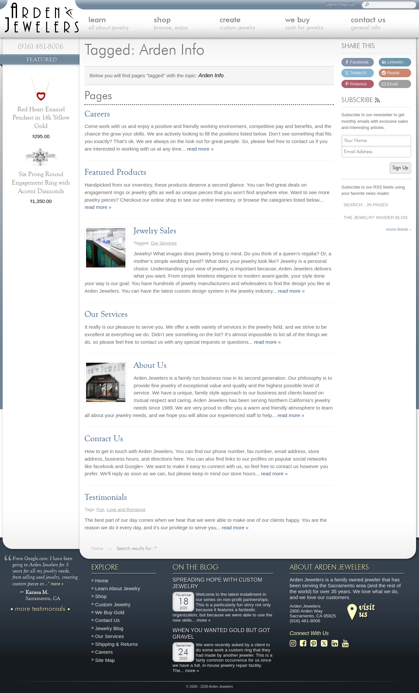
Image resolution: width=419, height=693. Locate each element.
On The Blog (196, 567)
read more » (200, 149)
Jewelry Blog (109, 628)
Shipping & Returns (116, 644)
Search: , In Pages (365, 204)
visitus (366, 609)
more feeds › (398, 229)
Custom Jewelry (113, 604)
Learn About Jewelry (117, 588)
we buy (318, 24)
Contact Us (107, 620)
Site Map (105, 660)
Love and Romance (126, 509)
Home (102, 580)
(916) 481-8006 (41, 46)
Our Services (164, 243)
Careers (104, 652)
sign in (331, 4)
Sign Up (400, 167)
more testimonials (40, 608)
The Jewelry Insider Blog (375, 217)
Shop (101, 596)
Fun (100, 509)
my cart (348, 4)
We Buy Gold (109, 612)
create (252, 24)
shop (187, 24)
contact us (384, 24)
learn (121, 24)
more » (57, 583)
